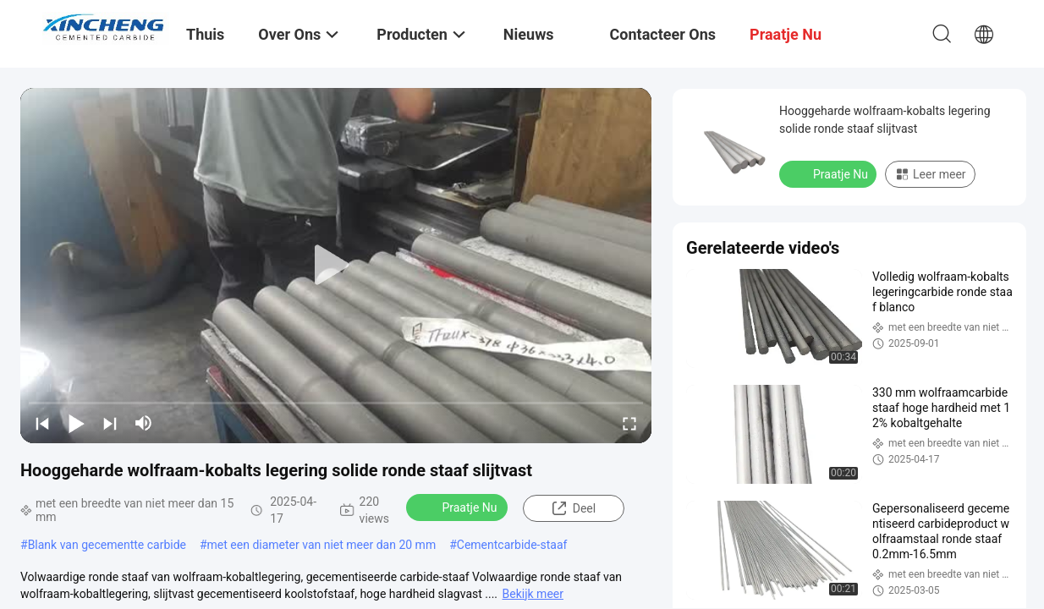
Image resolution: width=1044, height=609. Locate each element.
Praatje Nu (458, 506)
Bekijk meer (533, 594)
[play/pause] (76, 423)
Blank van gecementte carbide (107, 544)
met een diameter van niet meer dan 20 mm (322, 544)
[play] (336, 265)
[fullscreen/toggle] (629, 423)
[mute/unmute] (144, 423)
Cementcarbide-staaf (512, 544)
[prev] (42, 423)
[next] (110, 423)
